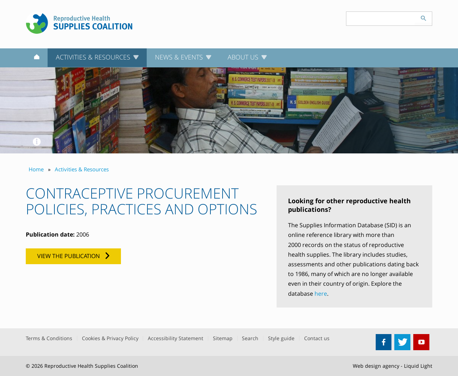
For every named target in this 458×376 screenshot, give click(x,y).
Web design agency (376, 365)
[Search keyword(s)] (380, 18)
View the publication (68, 256)
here (321, 294)
